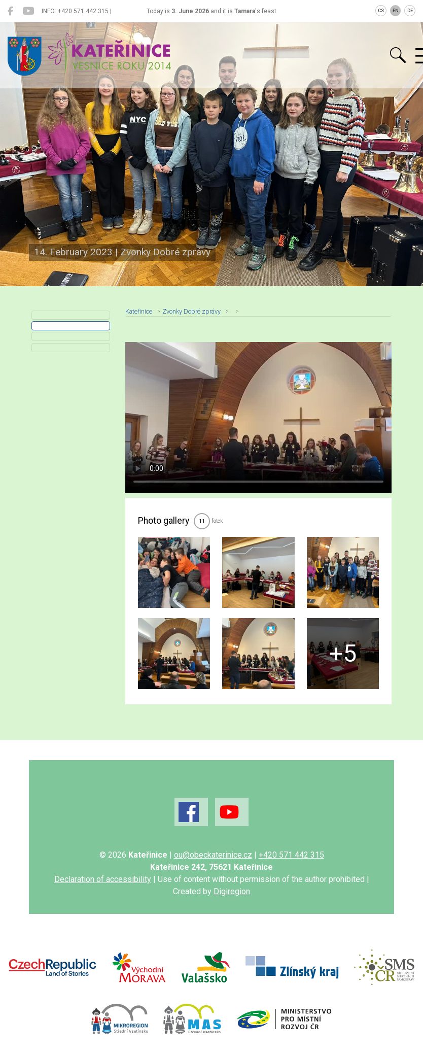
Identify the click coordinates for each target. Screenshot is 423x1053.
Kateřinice (138, 311)
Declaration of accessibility (102, 879)
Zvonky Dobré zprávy (191, 311)
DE (410, 10)
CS (381, 10)
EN (396, 10)
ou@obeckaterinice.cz (213, 855)
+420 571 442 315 (291, 855)
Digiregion (232, 891)
